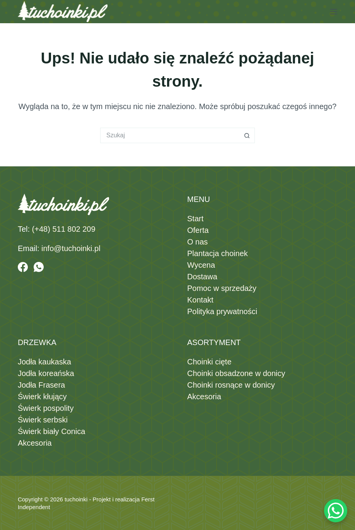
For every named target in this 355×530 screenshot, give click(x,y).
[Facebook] (23, 267)
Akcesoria (35, 443)
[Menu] (333, 11)
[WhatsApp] (39, 267)
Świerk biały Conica (51, 431)
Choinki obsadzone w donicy (236, 373)
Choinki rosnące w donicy (231, 385)
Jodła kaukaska (44, 361)
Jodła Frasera (41, 385)
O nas (197, 242)
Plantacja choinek (217, 253)
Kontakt (200, 300)
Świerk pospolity (46, 408)
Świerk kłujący (42, 396)
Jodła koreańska (46, 373)
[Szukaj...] (169, 135)
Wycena (201, 265)
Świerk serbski (43, 419)
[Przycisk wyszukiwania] (247, 135)
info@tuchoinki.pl (71, 248)
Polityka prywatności (222, 311)
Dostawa (202, 276)
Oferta (198, 230)
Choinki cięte (209, 361)
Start (195, 218)
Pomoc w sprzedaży (221, 288)
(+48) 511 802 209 (64, 229)
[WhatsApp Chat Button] (335, 510)
